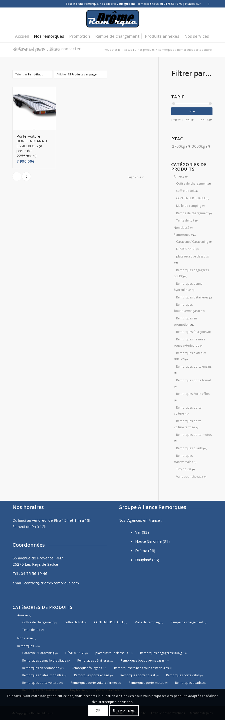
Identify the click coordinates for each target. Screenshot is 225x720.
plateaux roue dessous (192, 256)
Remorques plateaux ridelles (42, 675)
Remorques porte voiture (40, 683)
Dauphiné (143, 559)
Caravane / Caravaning (192, 242)
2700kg (178, 146)
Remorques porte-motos (194, 435)
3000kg (198, 146)
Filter (191, 111)
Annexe (179, 176)
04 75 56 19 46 (34, 573)
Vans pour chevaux (189, 477)
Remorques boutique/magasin (142, 660)
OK (98, 710)
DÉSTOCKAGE (185, 249)
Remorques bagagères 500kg (161, 653)
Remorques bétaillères (192, 297)
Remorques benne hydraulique (44, 660)
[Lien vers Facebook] (208, 3)
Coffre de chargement (191, 183)
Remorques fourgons (191, 332)
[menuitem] (22, 36)
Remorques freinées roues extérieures (141, 668)
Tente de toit (185, 220)
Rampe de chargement (192, 213)
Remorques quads (189, 448)
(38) (155, 559)
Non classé (181, 228)
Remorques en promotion (40, 668)
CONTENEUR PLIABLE (191, 198)
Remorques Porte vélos (192, 394)
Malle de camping (188, 206)
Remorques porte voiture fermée (94, 683)
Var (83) (142, 532)
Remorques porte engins (193, 366)
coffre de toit (185, 191)
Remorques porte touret (193, 380)
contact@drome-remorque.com (51, 582)
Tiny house (183, 469)
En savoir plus (124, 710)
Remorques (182, 235)
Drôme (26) (145, 550)
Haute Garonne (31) (152, 541)
